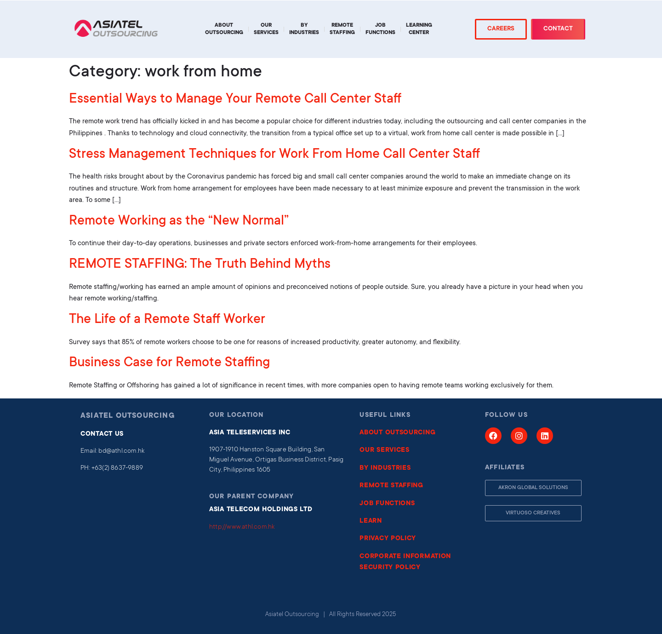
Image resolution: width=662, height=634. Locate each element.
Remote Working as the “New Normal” (179, 221)
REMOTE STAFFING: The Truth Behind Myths (200, 265)
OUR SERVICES (384, 450)
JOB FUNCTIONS (387, 503)
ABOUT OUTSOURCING (397, 433)
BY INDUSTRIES (385, 468)
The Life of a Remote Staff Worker (167, 320)
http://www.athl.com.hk (241, 527)
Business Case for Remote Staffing (169, 363)
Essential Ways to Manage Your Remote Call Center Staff (235, 99)
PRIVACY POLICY (388, 538)
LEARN (371, 521)
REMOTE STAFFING (391, 486)
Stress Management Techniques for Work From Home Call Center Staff (274, 155)
